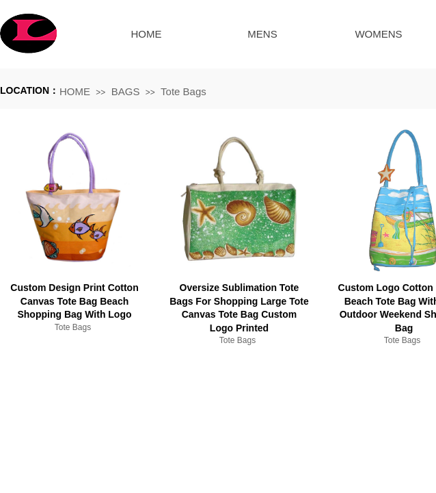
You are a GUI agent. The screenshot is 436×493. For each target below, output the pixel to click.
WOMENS (378, 34)
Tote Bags (183, 91)
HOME (146, 34)
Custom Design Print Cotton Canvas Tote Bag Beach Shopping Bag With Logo (74, 301)
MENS (262, 34)
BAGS (125, 91)
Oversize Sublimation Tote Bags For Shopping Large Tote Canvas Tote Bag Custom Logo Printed (239, 307)
